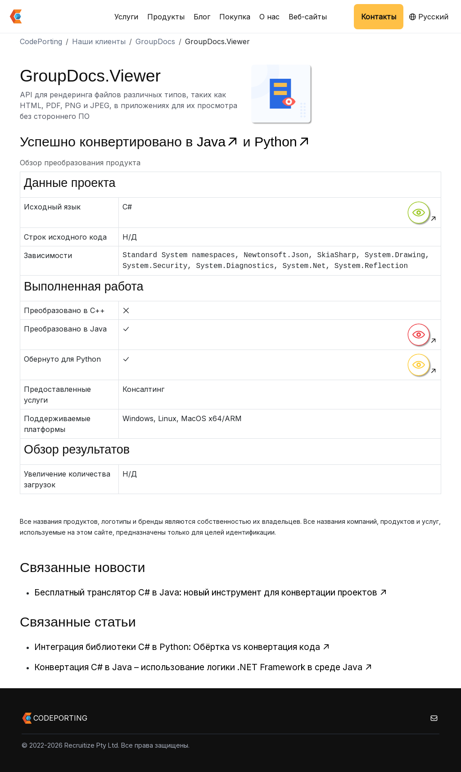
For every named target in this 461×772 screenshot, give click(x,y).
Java (220, 141)
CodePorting (41, 41)
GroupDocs (155, 41)
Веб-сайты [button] (308, 16)
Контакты (378, 16)
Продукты (166, 16)
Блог (202, 16)
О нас (269, 16)
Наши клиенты (99, 41)
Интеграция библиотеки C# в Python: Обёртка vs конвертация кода (182, 646)
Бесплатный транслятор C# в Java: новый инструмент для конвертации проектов (211, 592)
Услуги (126, 16)
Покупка (234, 16)
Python (282, 141)
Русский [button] (428, 16)
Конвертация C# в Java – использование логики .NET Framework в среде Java (203, 667)
